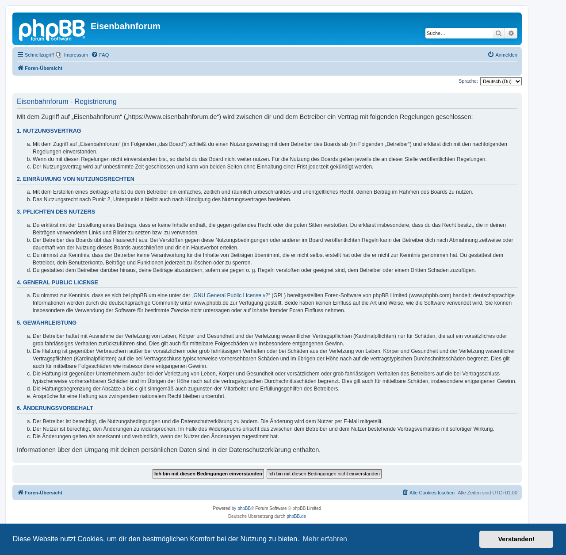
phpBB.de (296, 516)
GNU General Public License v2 (231, 295)
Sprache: (468, 81)
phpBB (244, 508)
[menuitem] (72, 55)
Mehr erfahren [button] (324, 539)
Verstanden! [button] (516, 539)
